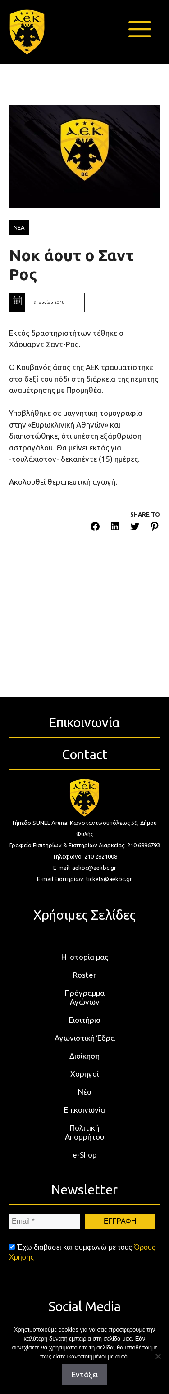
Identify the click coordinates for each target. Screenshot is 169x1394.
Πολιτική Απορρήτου (84, 1132)
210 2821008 (100, 856)
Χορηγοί (84, 1073)
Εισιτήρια (84, 1019)
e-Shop (85, 1154)
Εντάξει (85, 1374)
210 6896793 (143, 845)
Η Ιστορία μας (84, 957)
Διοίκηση (84, 1055)
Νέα (84, 1091)
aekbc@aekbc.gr (94, 867)
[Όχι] (157, 1356)
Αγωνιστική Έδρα (85, 1037)
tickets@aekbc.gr (109, 879)
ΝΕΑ (19, 227)
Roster (84, 975)
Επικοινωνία (84, 1109)
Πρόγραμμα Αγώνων (85, 997)
